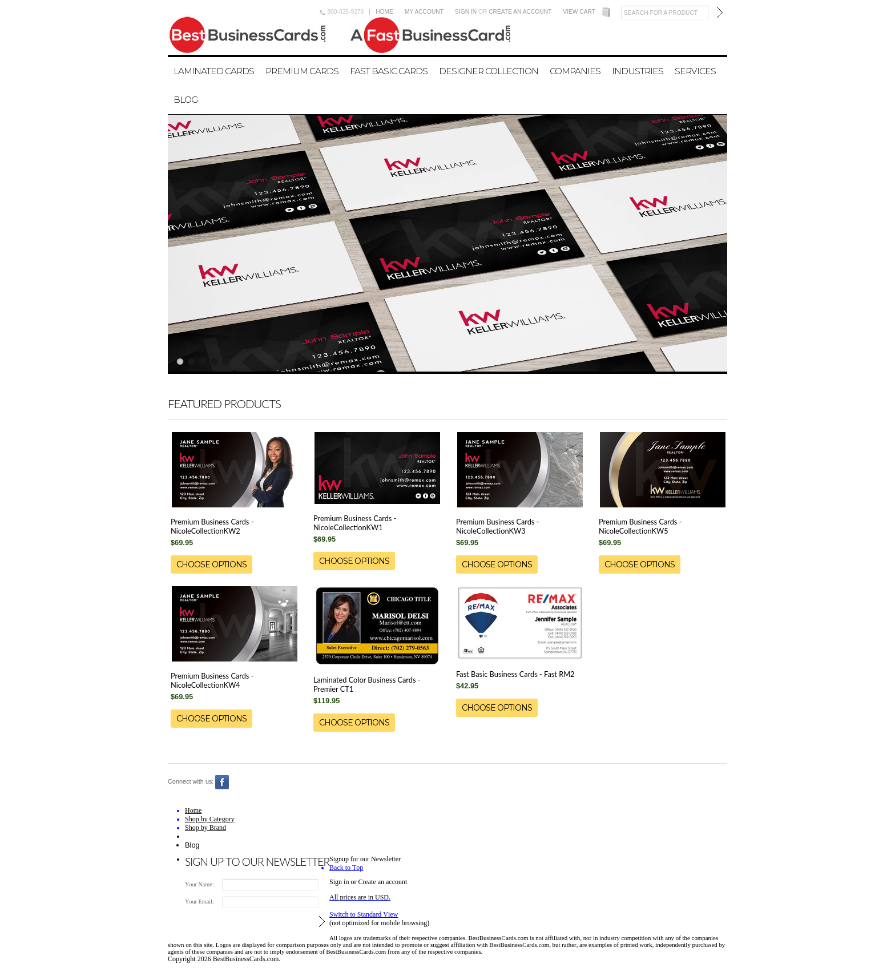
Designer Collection (488, 71)
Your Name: (199, 884)
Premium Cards (301, 71)
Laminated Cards (214, 71)
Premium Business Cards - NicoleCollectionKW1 (354, 523)
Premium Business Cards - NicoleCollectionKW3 (497, 526)
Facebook (222, 782)
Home (384, 12)
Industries (637, 71)
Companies (575, 71)
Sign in (466, 12)
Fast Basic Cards (389, 71)
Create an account (520, 12)
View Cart (579, 12)
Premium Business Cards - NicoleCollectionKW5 (640, 526)
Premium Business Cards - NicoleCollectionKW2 (212, 526)
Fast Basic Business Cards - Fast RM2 (515, 674)
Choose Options (211, 564)
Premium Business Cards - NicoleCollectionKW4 (212, 680)
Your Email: (199, 901)
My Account (424, 12)
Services (695, 71)
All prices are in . (359, 897)
